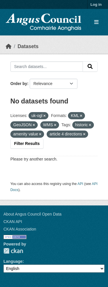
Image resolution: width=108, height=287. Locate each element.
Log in (96, 4)
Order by (18, 83)
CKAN (13, 251)
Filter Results (27, 143)
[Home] (9, 46)
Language (12, 261)
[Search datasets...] (46, 66)
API (80, 184)
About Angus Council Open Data (32, 214)
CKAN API (12, 221)
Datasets (28, 46)
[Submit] (90, 66)
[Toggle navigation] (96, 22)
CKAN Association (19, 229)
